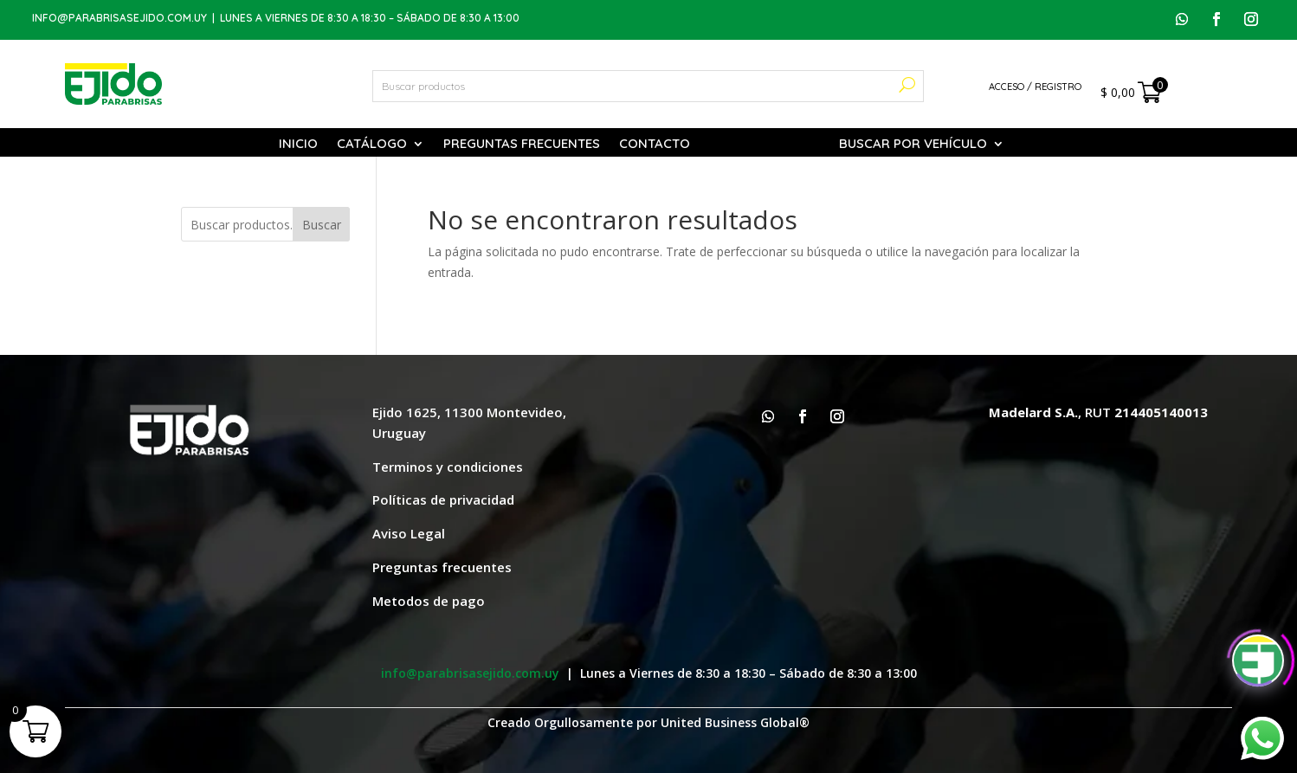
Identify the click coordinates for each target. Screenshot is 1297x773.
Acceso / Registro (1035, 87)
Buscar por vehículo (913, 144)
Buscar (321, 224)
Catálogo (372, 144)
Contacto (654, 144)
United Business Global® (735, 722)
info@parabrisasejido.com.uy (119, 17)
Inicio (298, 144)
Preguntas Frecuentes (521, 144)
